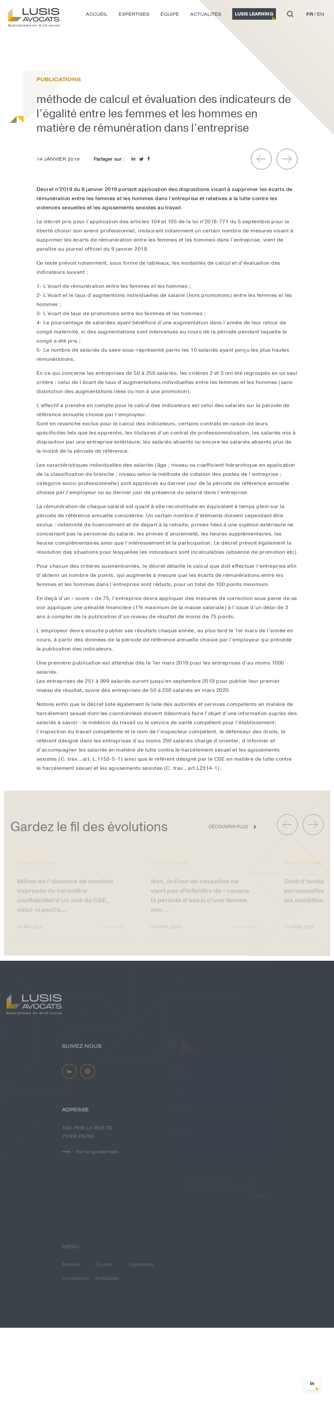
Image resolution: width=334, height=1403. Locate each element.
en (320, 16)
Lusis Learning (254, 16)
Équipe (169, 16)
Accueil (97, 16)
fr (309, 16)
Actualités (205, 16)
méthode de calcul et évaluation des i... (110, 57)
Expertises (134, 16)
